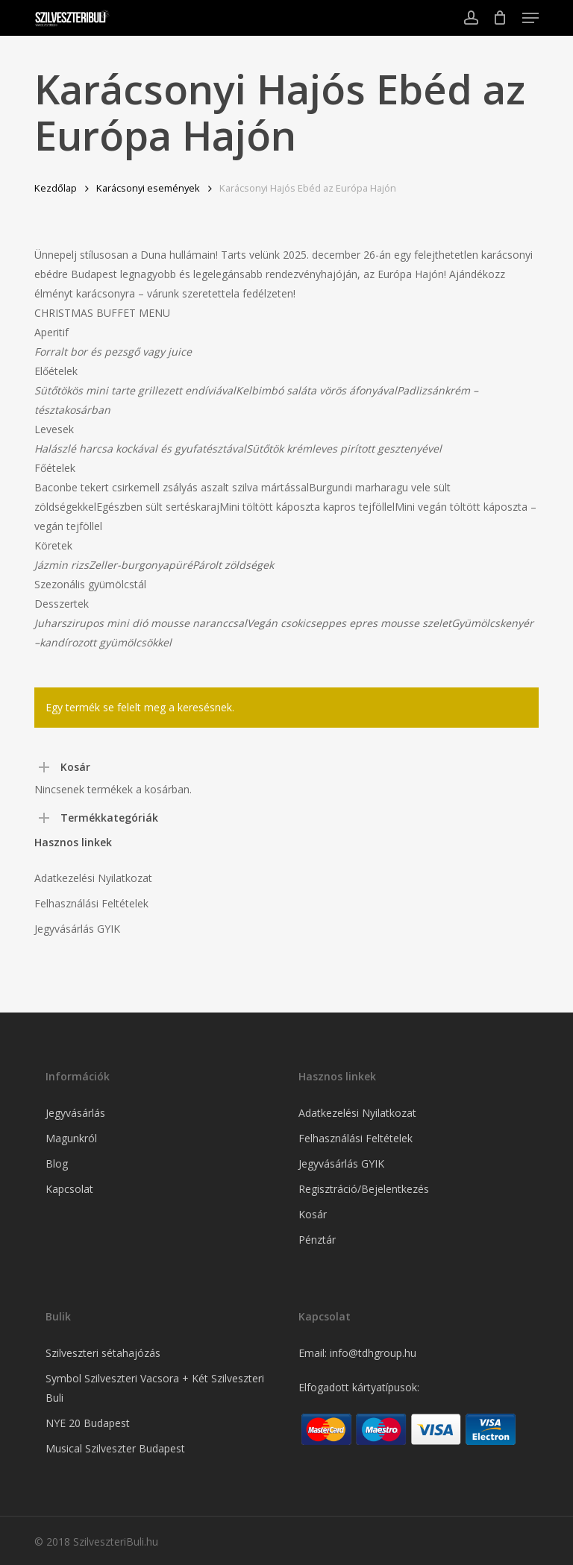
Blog (57, 1163)
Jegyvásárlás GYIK (77, 929)
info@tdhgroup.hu (373, 1353)
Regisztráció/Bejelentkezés (363, 1189)
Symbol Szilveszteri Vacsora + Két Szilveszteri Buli (155, 1388)
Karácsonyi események (148, 188)
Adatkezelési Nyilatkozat (93, 878)
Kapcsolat (69, 1189)
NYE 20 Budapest (88, 1423)
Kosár (312, 1214)
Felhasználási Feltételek (91, 903)
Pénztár (317, 1239)
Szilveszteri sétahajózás (103, 1353)
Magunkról (71, 1138)
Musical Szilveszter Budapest (115, 1448)
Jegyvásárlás (75, 1113)
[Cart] (500, 18)
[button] (530, 17)
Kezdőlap (55, 188)
